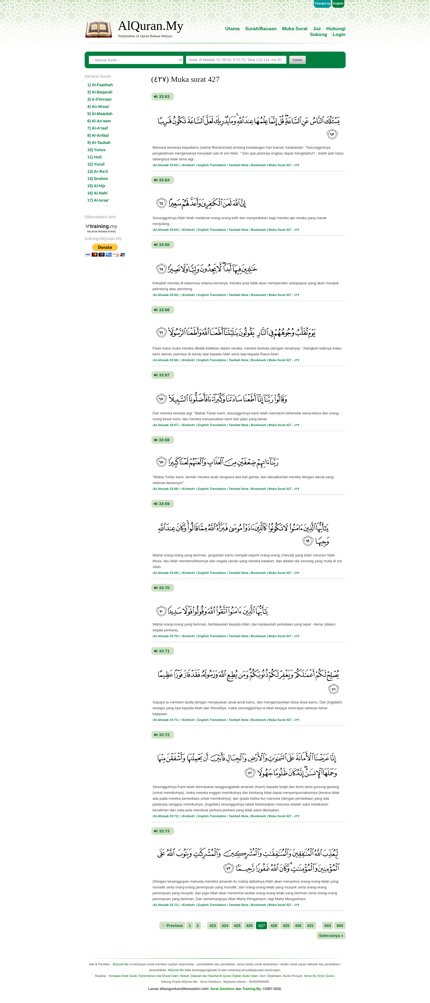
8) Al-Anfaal (98, 135)
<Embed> (188, 165)
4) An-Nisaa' (98, 106)
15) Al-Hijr (96, 186)
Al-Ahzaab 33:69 (165, 572)
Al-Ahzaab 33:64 (165, 229)
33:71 (164, 651)
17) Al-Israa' (98, 200)
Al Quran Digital (230, 975)
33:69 (164, 503)
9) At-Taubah (99, 142)
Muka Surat (295, 28)
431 (310, 925)
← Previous (172, 925)
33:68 (164, 439)
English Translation (212, 165)
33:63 (164, 96)
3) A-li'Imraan (99, 99)
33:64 (164, 180)
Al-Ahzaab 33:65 (165, 295)
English (338, 3)
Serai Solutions (222, 989)
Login (339, 34)
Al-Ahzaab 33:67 (165, 425)
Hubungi (336, 28)
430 (298, 925)
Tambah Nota (238, 165)
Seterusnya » (331, 935)
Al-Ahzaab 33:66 (165, 360)
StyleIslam (274, 975)
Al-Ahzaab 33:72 (165, 816)
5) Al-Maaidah (100, 114)
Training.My (251, 989)
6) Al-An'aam (99, 121)
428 (274, 925)
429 (286, 925)
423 (213, 925)
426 (249, 925)
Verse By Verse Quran (319, 975)
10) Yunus (96, 150)
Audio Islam (250, 975)
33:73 (164, 831)
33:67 (164, 375)
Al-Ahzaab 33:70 (165, 636)
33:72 (164, 734)
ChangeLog (322, 3)
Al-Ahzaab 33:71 (165, 719)
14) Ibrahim (97, 178)
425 (237, 925)
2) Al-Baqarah (100, 92)
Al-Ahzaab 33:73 (165, 904)
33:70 (164, 587)
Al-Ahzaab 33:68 (165, 488)
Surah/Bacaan (260, 28)
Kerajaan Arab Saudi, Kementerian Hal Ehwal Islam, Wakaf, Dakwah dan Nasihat (164, 975)
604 (340, 925)
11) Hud (94, 157)
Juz (317, 28)
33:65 (164, 244)
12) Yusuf (96, 164)
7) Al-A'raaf (97, 128)
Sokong (318, 34)
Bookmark (258, 165)
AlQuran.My (150, 26)
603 (328, 925)
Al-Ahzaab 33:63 (165, 165)
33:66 (164, 309)
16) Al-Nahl (97, 193)
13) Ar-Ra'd (97, 171)
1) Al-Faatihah (100, 85)
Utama (232, 28)
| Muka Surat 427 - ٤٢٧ (283, 165)
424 (225, 925)
